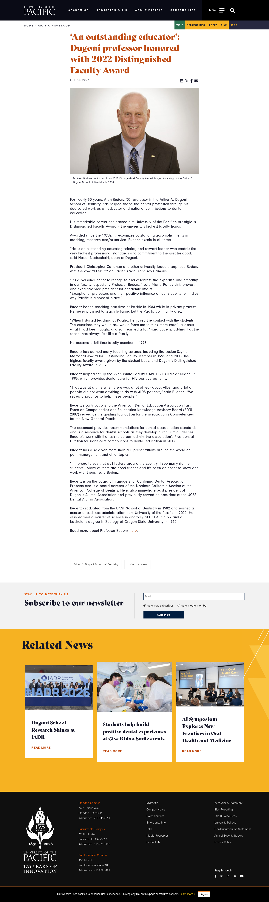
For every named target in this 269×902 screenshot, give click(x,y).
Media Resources (157, 835)
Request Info (196, 24)
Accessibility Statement (228, 803)
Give (224, 24)
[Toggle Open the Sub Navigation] (217, 10)
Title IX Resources (225, 816)
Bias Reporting (223, 809)
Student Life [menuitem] (183, 10)
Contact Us (153, 842)
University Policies (225, 822)
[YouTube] (243, 876)
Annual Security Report (228, 835)
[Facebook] (192, 81)
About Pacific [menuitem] (149, 10)
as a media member (194, 605)
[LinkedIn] (181, 81)
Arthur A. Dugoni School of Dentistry (95, 564)
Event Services (155, 816)
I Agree (204, 894)
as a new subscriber (160, 605)
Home (29, 25)
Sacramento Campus (92, 829)
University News (138, 564)
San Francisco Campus (93, 855)
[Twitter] (187, 81)
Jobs (234, 24)
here (133, 530)
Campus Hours (155, 809)
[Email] (196, 81)
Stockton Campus (89, 803)
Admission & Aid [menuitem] (112, 10)
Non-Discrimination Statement (232, 829)
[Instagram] (223, 876)
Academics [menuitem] (78, 10)
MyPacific (152, 803)
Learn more (186, 893)
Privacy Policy (222, 842)
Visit (179, 24)
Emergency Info (156, 822)
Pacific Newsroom (54, 25)
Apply (213, 24)
